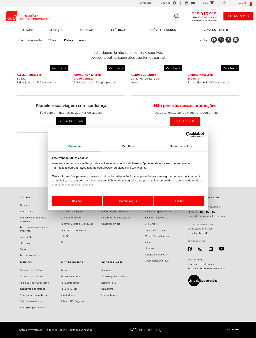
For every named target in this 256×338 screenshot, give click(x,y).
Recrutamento (196, 259)
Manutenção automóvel (115, 211)
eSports (149, 242)
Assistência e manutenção (34, 295)
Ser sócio (25, 205)
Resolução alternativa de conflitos (207, 268)
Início (20, 40)
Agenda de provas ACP (157, 254)
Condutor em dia (110, 223)
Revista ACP (26, 237)
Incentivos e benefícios (32, 288)
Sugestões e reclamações (202, 264)
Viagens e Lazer (36, 40)
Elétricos (26, 262)
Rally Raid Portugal (155, 230)
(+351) (201, 212)
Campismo (107, 288)
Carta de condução (71, 211)
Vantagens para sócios (32, 307)
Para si (64, 270)
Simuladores (67, 295)
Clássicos (25, 243)
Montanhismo (109, 295)
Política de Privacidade (29, 329)
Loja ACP (65, 236)
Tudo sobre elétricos (31, 301)
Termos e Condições (81, 329)
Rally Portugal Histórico (158, 211)
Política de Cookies (56, 329)
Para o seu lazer (69, 288)
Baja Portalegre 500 (156, 217)
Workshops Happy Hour (114, 276)
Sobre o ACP (26, 211)
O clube (25, 197)
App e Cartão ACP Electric (34, 282)
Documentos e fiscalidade (115, 217)
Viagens (54, 40)
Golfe (23, 249)
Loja (208, 3)
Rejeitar (77, 200)
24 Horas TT (151, 223)
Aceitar (179, 200)
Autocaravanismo (29, 255)
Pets (63, 242)
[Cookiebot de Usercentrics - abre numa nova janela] (188, 134)
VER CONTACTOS (71, 121)
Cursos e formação (70, 217)
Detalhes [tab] (128, 146)
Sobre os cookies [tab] (181, 146)
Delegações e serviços (200, 228)
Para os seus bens (70, 276)
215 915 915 (204, 14)
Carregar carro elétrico (32, 276)
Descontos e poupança (73, 230)
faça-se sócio (238, 16)
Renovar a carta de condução (76, 223)
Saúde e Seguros (71, 262)
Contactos (145, 2)
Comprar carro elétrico (32, 270)
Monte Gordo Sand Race (158, 236)
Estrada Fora (108, 282)
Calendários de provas (157, 260)
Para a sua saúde (69, 282)
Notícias (149, 248)
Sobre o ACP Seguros (72, 301)
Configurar (128, 200)
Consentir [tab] (74, 146)
